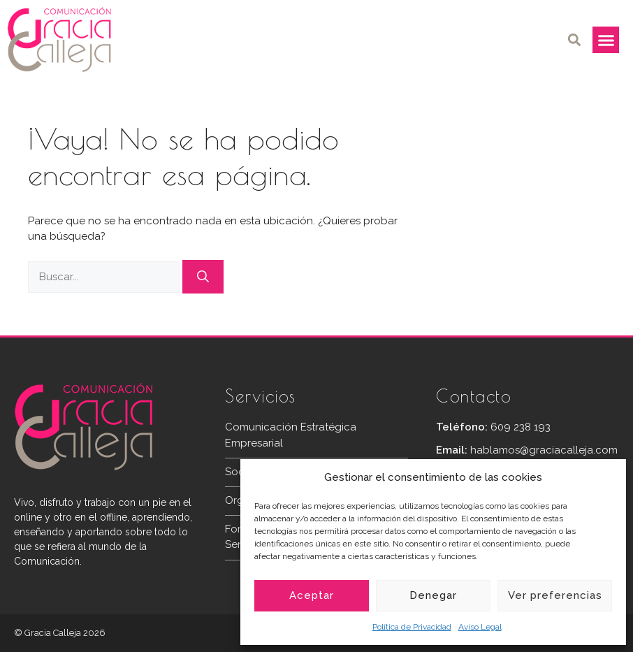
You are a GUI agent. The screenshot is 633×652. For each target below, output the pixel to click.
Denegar (433, 595)
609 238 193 (520, 427)
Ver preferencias (555, 595)
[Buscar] (203, 277)
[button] (573, 40)
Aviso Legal (480, 627)
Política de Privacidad (411, 627)
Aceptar (311, 595)
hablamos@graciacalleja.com (544, 450)
